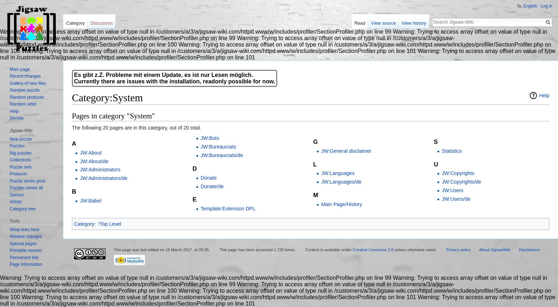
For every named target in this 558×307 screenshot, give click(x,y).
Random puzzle (24, 90)
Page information (26, 264)
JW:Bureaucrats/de (222, 155)
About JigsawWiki (494, 250)
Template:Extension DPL (228, 208)
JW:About (90, 153)
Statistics (452, 151)
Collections (20, 159)
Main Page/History (341, 204)
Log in (546, 6)
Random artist (23, 104)
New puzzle (21, 139)
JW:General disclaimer (346, 151)
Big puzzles (20, 153)
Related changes (26, 236)
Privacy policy (458, 250)
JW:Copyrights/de (461, 182)
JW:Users (452, 190)
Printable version (25, 250)
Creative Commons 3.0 (373, 250)
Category (84, 224)
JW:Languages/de (341, 182)
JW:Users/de (456, 199)
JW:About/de (94, 161)
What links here (24, 229)
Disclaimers (529, 250)
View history (414, 23)
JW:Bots (210, 138)
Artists (15, 201)
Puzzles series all (26, 187)
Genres (17, 195)
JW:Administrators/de (103, 178)
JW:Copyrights (458, 173)
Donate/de (212, 186)
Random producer (27, 97)
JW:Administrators (100, 169)
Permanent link (24, 257)
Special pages (23, 243)
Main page (20, 69)
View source (383, 23)
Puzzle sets (20, 167)
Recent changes (25, 76)
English (530, 6)
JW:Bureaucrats (218, 147)
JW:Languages (337, 173)
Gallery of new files (28, 83)
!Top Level (109, 224)
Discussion (101, 23)
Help (544, 95)
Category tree (23, 208)
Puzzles (17, 145)
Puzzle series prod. (28, 181)
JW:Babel (90, 201)
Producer (18, 173)
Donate (209, 178)
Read (360, 23)
